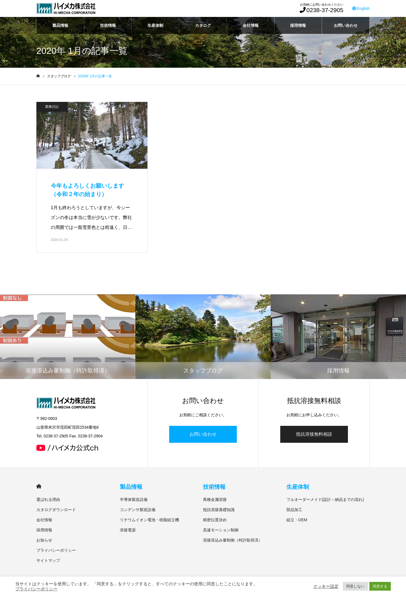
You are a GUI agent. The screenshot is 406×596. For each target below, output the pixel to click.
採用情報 (298, 25)
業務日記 (52, 107)
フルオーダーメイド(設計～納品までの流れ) (325, 499)
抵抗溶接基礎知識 (219, 509)
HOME (38, 486)
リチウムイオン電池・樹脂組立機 (149, 520)
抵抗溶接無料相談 (314, 434)
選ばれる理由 (48, 499)
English (361, 8)
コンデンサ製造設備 (137, 509)
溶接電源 (128, 530)
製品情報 (60, 25)
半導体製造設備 (133, 499)
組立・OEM (296, 520)
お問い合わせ (346, 25)
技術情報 (108, 25)
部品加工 (294, 509)
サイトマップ (48, 560)
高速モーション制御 (221, 530)
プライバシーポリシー (56, 550)
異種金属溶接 (215, 499)
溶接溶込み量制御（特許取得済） (232, 540)
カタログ (203, 25)
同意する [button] (380, 586)
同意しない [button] (355, 586)
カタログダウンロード (56, 509)
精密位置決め (215, 520)
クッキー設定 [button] (326, 586)
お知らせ (44, 540)
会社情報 (251, 25)
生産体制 (155, 25)
